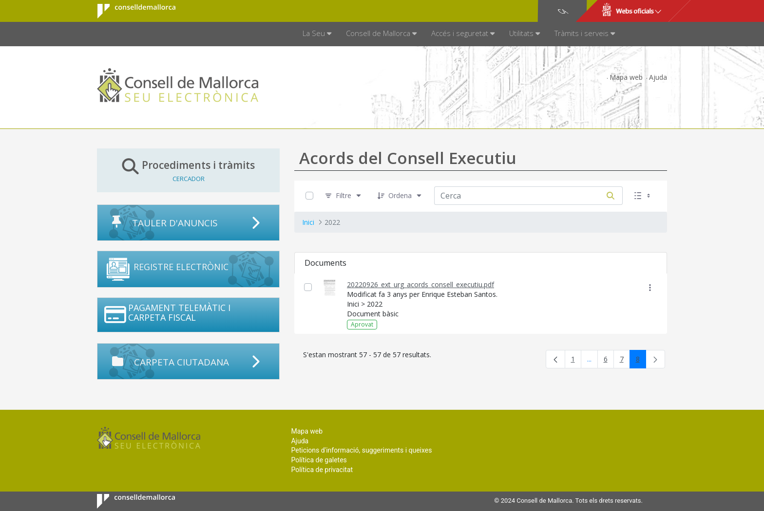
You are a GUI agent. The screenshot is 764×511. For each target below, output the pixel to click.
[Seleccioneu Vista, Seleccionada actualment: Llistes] (643, 195)
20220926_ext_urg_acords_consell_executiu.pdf (420, 284)
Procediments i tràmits (188, 170)
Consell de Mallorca (130, 11)
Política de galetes (318, 460)
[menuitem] (317, 34)
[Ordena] (400, 195)
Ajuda (658, 77)
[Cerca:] (516, 195)
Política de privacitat (322, 470)
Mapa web (626, 77)
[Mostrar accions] (649, 287)
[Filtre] (343, 195)
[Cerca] (610, 195)
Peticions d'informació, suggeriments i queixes (361, 450)
